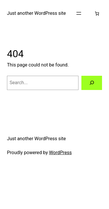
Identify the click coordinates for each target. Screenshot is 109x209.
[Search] (91, 83)
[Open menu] (78, 13)
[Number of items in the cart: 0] (97, 13)
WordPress (60, 152)
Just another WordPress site (36, 13)
